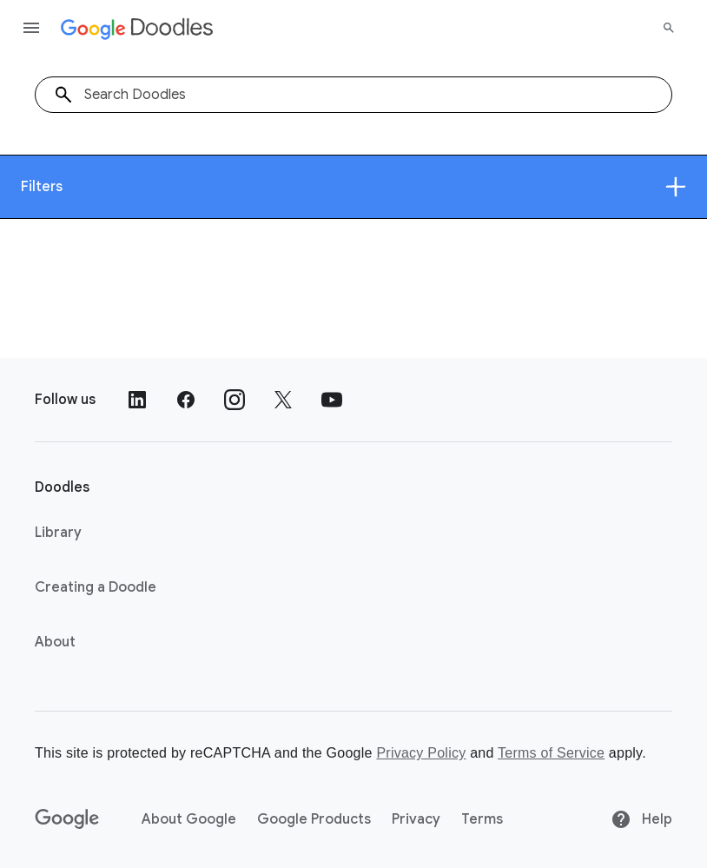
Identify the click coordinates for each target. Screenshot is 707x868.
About (55, 642)
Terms (482, 819)
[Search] (668, 28)
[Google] (67, 819)
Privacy (416, 819)
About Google (189, 819)
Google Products (314, 819)
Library (58, 532)
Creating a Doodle (95, 587)
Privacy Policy (421, 752)
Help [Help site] (641, 819)
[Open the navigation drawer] (31, 28)
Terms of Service (551, 752)
